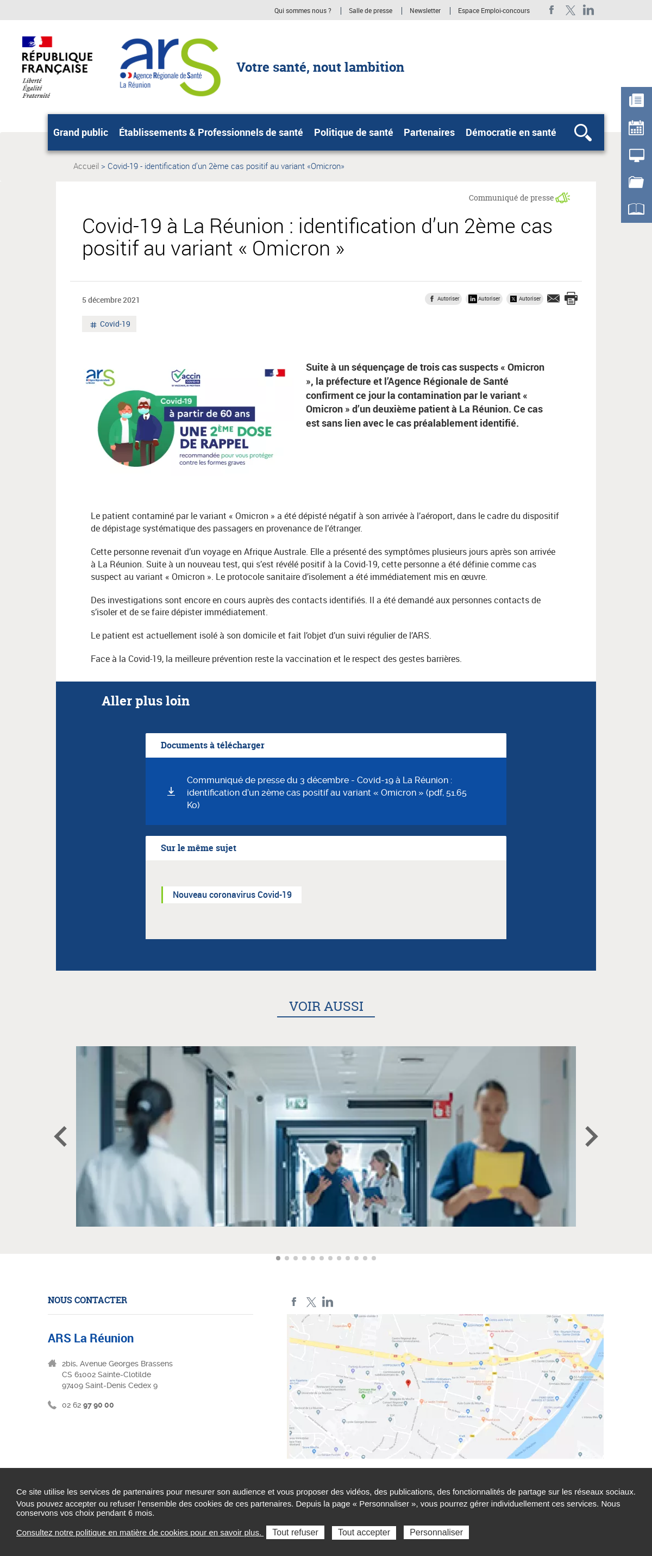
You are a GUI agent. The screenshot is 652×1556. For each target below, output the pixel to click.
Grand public (80, 132)
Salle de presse (370, 11)
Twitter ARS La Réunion (570, 10)
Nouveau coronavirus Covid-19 (232, 895)
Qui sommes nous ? (302, 11)
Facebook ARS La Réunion (551, 10)
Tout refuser (295, 1532)
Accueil (86, 165)
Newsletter (425, 11)
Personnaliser (436, 1532)
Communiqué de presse (511, 197)
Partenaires (429, 132)
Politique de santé (353, 132)
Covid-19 (114, 325)
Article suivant (591, 1136)
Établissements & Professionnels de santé (211, 132)
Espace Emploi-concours (494, 11)
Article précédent (60, 1136)
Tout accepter (364, 1532)
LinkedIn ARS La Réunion (588, 10)
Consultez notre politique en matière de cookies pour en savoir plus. (140, 1532)
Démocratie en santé (511, 132)
